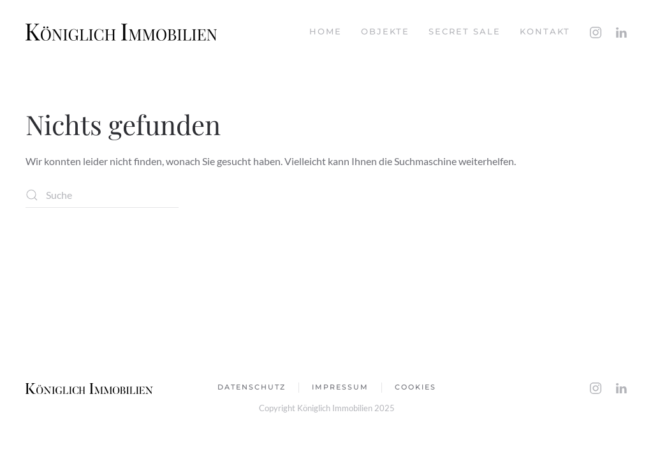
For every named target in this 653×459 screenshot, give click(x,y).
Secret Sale (465, 31)
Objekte (385, 31)
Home (325, 31)
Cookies (415, 386)
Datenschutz (251, 386)
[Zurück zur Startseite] (121, 32)
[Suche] (102, 195)
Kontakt (545, 31)
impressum (340, 386)
